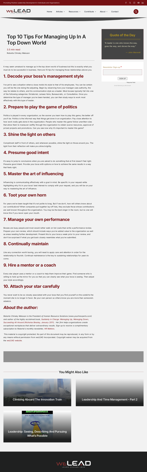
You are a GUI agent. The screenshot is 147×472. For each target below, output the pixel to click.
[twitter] (130, 3)
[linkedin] (143, 3)
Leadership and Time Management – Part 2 (109, 399)
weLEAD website (14, 340)
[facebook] (126, 3)
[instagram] (134, 3)
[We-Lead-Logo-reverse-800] (73, 462)
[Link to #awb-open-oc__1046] (136, 11)
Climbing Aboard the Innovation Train (37, 399)
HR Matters (49, 329)
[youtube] (138, 3)
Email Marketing (118, 85)
